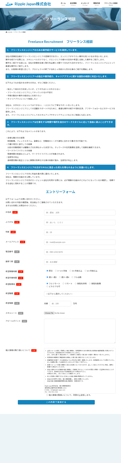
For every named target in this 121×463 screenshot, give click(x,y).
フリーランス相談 (63, 422)
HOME (10, 422)
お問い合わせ (80, 422)
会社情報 (22, 422)
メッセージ (35, 422)
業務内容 (47, 422)
